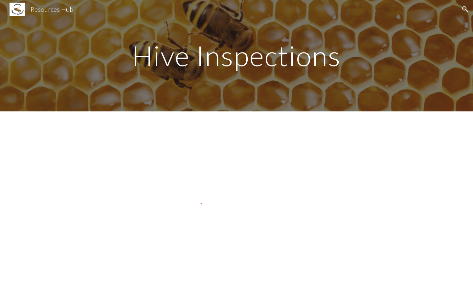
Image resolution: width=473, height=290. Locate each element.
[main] (236, 55)
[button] (465, 9)
